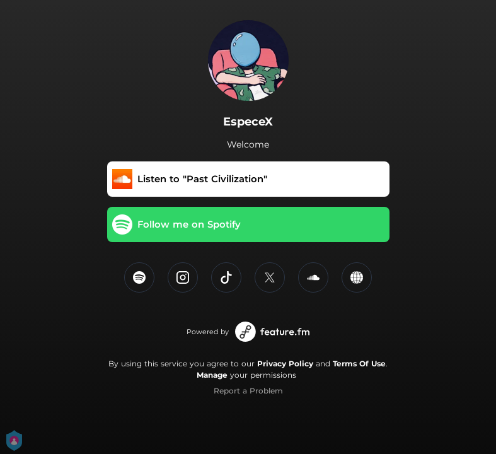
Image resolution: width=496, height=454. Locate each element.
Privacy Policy (285, 363)
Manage (212, 375)
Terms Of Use (359, 363)
